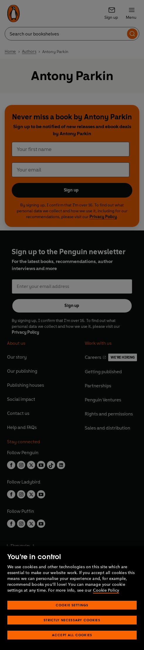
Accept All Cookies (72, 645)
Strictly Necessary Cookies (72, 630)
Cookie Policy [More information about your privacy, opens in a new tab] (106, 600)
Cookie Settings (72, 615)
